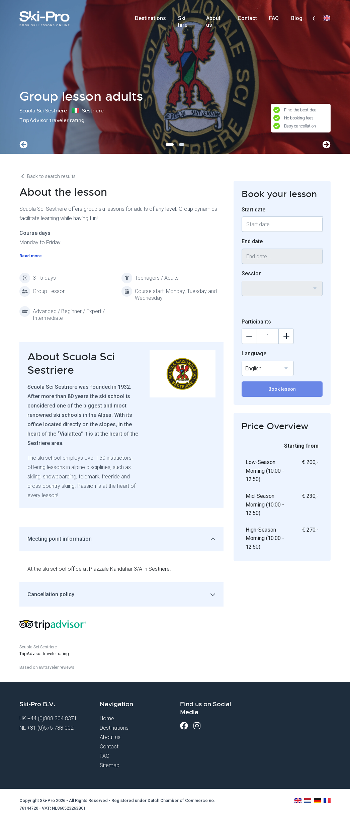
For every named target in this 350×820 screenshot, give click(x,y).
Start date (253, 209)
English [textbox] (253, 368)
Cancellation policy (50, 594)
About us (213, 20)
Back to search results (47, 176)
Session (252, 273)
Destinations (150, 18)
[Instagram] (196, 726)
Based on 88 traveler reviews (46, 667)
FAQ (274, 18)
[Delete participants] (249, 336)
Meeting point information (59, 539)
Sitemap (109, 765)
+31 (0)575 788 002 (50, 728)
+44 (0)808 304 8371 (52, 718)
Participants (256, 321)
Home (107, 718)
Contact (247, 18)
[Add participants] (286, 336)
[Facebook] (184, 726)
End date (252, 241)
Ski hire (182, 20)
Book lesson (282, 389)
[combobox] (314, 18)
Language (254, 353)
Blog (296, 18)
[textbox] (313, 19)
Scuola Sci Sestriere (38, 646)
